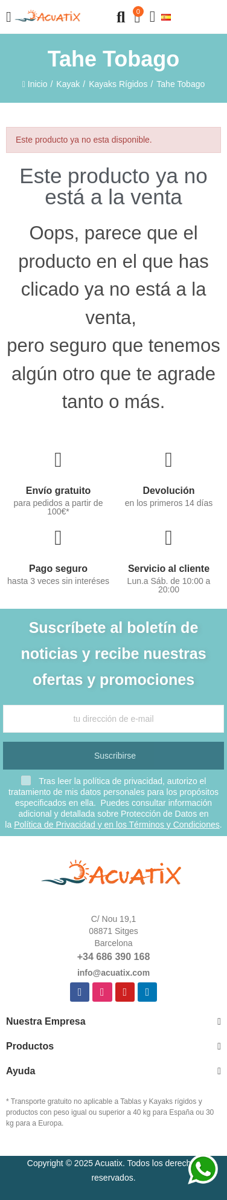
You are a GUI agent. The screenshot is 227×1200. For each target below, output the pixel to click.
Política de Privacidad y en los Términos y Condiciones (117, 824)
